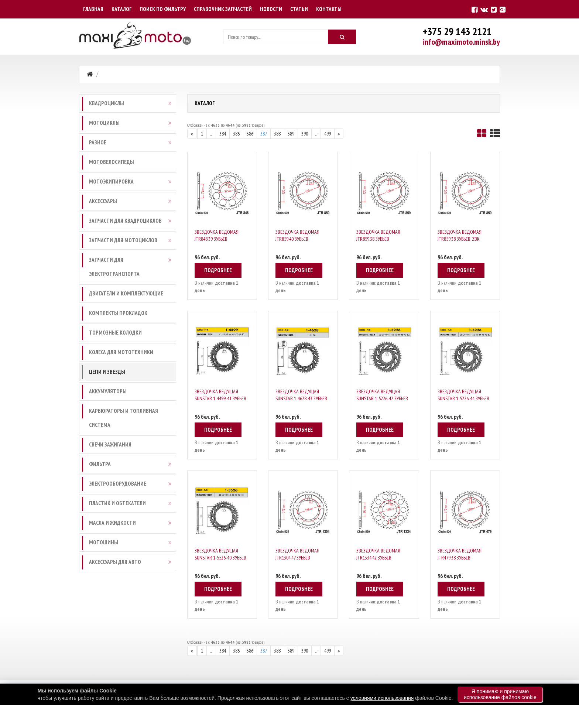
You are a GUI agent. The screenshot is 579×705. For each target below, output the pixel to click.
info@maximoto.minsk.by (461, 42)
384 (222, 133)
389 (291, 133)
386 (250, 133)
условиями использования (382, 698)
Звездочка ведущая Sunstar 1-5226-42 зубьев (382, 395)
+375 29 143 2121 (457, 31)
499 (327, 133)
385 (236, 133)
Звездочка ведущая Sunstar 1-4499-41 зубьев (220, 395)
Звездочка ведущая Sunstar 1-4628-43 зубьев (301, 395)
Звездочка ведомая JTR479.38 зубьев (460, 554)
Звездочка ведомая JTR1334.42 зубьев (378, 554)
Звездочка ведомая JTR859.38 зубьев (378, 235)
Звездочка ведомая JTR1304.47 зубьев (297, 554)
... (211, 133)
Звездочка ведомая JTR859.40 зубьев (297, 235)
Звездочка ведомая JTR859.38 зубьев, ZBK (460, 235)
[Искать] (342, 37)
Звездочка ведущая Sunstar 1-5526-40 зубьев (220, 554)
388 (277, 133)
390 (304, 133)
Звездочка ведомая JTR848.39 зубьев (217, 235)
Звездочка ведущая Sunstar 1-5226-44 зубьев (463, 395)
